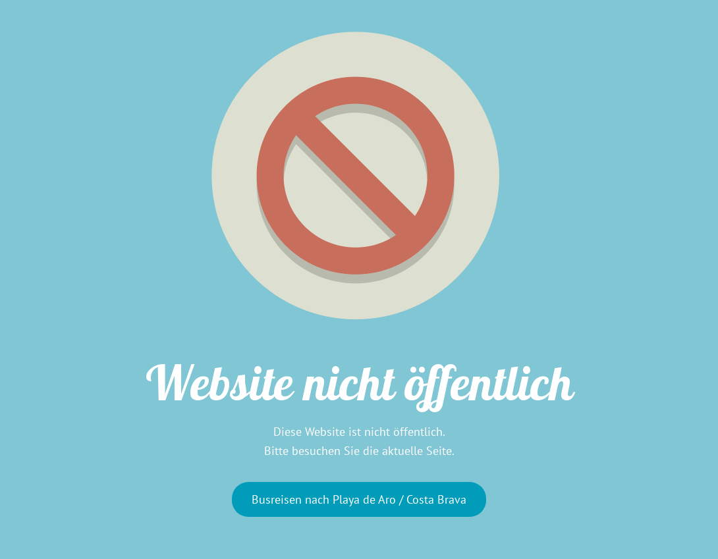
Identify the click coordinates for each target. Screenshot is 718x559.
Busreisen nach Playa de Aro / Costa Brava (359, 499)
